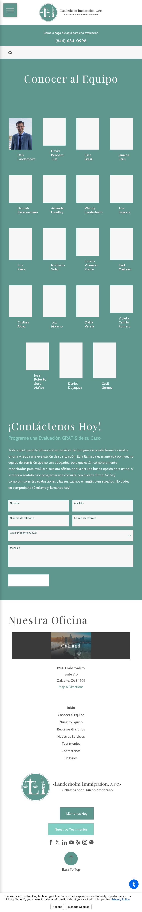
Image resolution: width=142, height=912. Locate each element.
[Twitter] (57, 842)
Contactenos (71, 751)
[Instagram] (84, 842)
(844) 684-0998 (71, 41)
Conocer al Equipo (71, 715)
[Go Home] (11, 52)
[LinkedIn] (64, 842)
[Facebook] (50, 842)
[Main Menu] (10, 10)
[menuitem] (70, 707)
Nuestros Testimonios (71, 829)
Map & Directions (71, 687)
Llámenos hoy (76, 814)
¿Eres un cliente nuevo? (23, 532)
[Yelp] (77, 842)
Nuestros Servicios (71, 736)
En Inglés (71, 758)
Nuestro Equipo (71, 722)
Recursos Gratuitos (71, 729)
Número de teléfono (22, 518)
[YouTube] (71, 842)
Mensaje (15, 548)
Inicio (71, 708)
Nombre (15, 503)
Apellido (79, 503)
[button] (134, 884)
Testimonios (71, 744)
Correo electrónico (85, 518)
